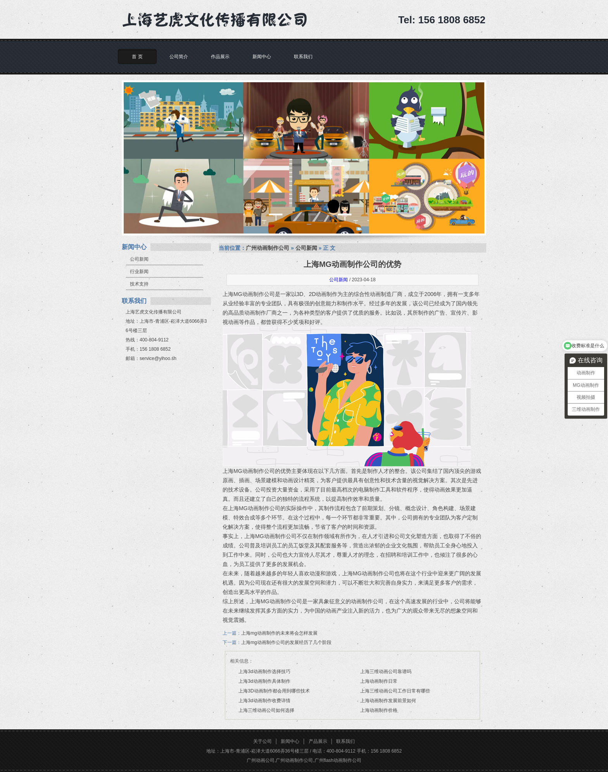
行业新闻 (139, 271)
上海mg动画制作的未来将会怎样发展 (279, 633)
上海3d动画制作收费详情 (264, 700)
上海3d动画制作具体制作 (264, 681)
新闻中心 (261, 56)
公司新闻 (139, 259)
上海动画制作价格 (378, 710)
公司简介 (178, 56)
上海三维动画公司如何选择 (266, 710)
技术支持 (139, 284)
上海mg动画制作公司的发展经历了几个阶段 (286, 642)
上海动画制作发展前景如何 (388, 700)
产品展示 (318, 741)
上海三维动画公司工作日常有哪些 (395, 691)
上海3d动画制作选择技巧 (264, 671)
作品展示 (220, 56)
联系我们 (303, 56)
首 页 (137, 56)
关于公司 (262, 741)
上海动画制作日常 (378, 681)
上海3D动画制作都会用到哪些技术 (273, 691)
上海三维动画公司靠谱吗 (385, 671)
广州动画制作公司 (267, 248)
